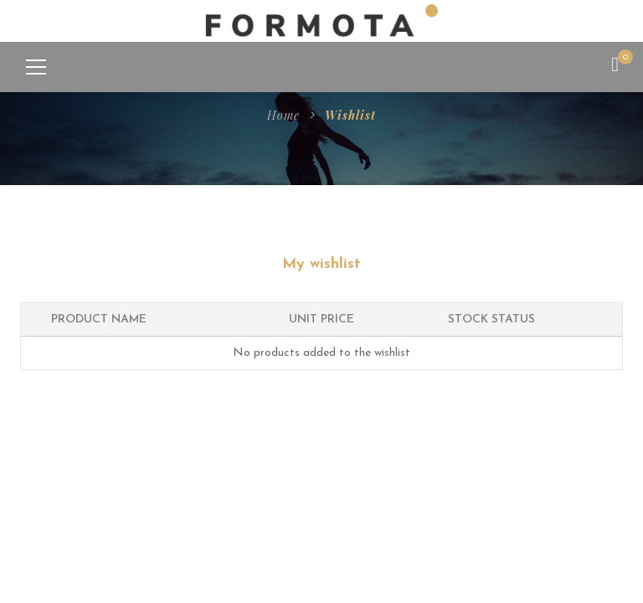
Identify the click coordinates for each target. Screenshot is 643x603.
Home (283, 115)
